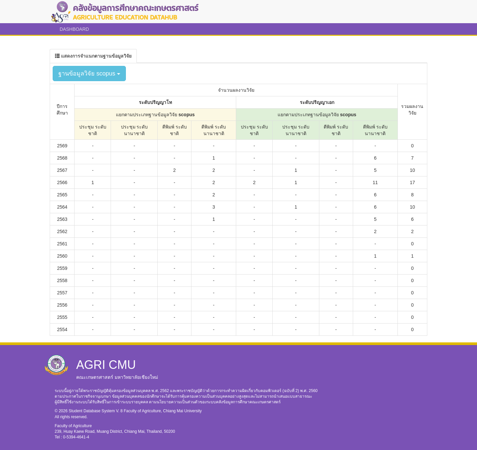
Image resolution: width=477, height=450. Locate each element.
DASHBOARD (74, 29)
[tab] (93, 56)
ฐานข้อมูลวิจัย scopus (89, 73)
